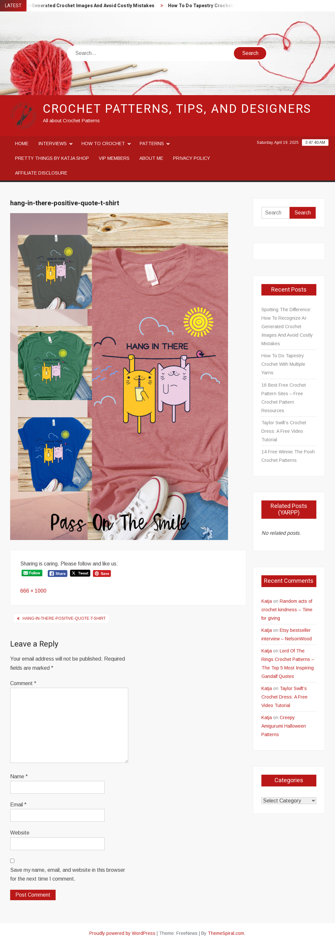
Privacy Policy (191, 158)
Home (21, 143)
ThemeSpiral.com (226, 933)
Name (19, 776)
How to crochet (103, 143)
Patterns (152, 143)
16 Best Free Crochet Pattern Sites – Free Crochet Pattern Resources (283, 397)
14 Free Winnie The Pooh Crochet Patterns (288, 456)
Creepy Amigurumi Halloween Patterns (283, 726)
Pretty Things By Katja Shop (52, 158)
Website (19, 832)
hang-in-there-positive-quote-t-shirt (64, 618)
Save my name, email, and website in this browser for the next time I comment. (67, 874)
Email (18, 804)
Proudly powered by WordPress (122, 933)
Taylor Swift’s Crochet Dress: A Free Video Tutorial (283, 431)
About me (151, 158)
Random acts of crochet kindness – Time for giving (286, 609)
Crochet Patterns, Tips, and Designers (177, 109)
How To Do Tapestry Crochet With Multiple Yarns (226, 5)
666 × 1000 (33, 591)
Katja (266, 601)
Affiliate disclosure (41, 173)
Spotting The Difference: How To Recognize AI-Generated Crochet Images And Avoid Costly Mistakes (287, 326)
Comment (23, 683)
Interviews (52, 143)
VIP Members (114, 158)
